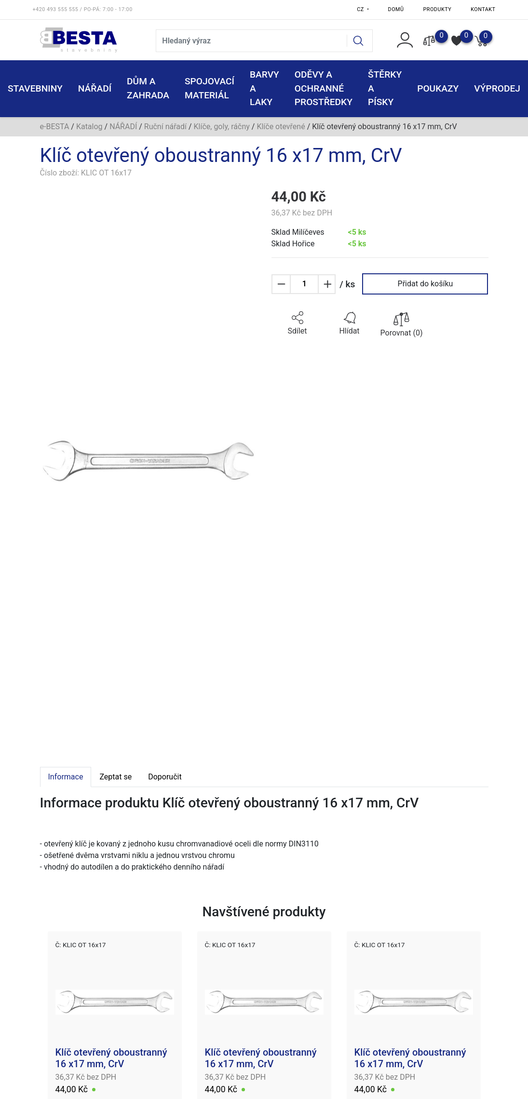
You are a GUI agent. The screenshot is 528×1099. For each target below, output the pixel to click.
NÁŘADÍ (123, 126)
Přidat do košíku (425, 283)
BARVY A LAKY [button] (264, 88)
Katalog (89, 126)
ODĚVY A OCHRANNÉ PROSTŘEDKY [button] (323, 88)
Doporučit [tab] (164, 776)
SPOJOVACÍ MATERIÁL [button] (209, 88)
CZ (361, 9)
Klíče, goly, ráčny (222, 126)
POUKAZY (438, 88)
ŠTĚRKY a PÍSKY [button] (385, 88)
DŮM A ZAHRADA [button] (148, 88)
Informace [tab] (65, 776)
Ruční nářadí (165, 126)
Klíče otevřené (281, 126)
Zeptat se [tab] (115, 776)
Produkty (437, 9)
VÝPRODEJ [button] (497, 88)
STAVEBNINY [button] (35, 88)
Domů (396, 9)
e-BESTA (54, 126)
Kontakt (483, 9)
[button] (297, 323)
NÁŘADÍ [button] (94, 88)
